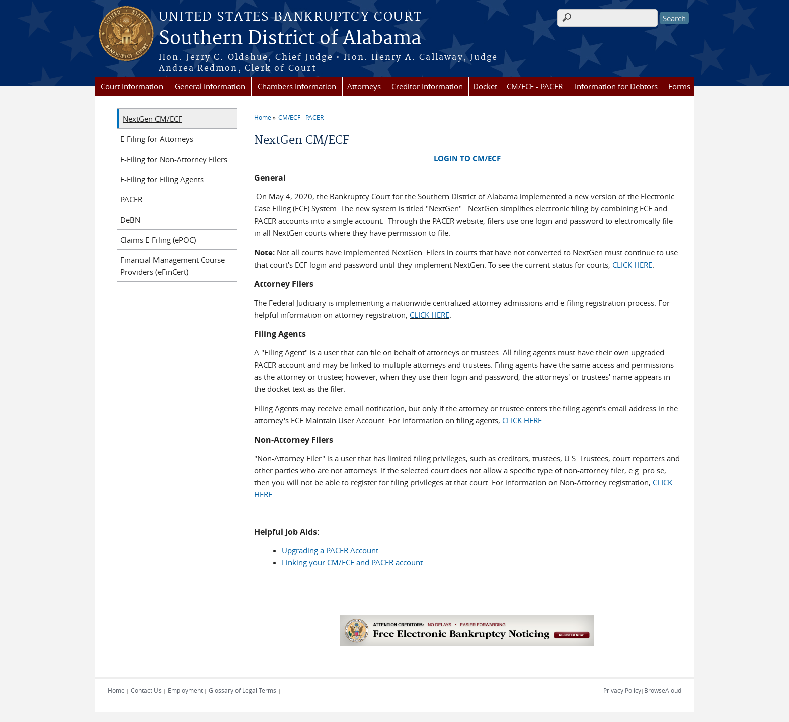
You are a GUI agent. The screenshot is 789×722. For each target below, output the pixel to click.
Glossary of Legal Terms (242, 690)
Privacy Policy (622, 690)
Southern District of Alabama (290, 38)
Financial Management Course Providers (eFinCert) (172, 266)
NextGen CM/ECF (152, 119)
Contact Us (146, 690)
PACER (131, 199)
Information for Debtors (616, 86)
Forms (679, 86)
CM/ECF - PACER (535, 86)
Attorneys (364, 86)
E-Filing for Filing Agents (162, 179)
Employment (185, 690)
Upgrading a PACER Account (330, 550)
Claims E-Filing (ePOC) (158, 240)
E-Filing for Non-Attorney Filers (173, 159)
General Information (210, 86)
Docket (485, 86)
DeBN (130, 219)
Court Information (132, 86)
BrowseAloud (662, 690)
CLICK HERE (632, 265)
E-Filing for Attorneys (156, 139)
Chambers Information (297, 86)
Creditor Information (427, 86)
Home (262, 117)
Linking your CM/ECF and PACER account (352, 562)
